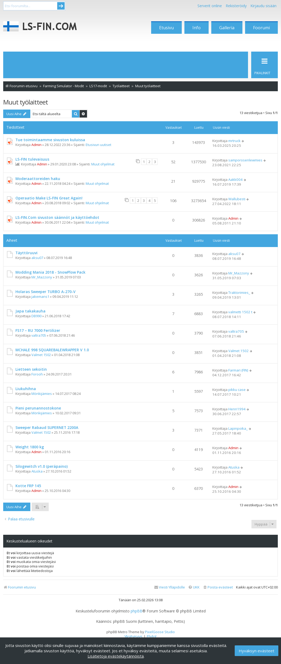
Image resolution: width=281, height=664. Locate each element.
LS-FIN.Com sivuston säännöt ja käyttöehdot (57, 217)
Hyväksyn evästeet (256, 650)
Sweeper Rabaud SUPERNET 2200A (46, 427)
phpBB (136, 611)
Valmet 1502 (41, 354)
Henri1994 (237, 409)
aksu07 (37, 257)
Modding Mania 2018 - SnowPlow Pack (50, 272)
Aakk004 (235, 179)
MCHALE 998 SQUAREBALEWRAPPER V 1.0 (52, 349)
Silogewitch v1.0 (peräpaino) (41, 466)
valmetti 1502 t (240, 312)
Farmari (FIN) (238, 370)
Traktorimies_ (239, 292)
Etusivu (166, 28)
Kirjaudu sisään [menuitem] (263, 5)
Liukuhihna (25, 388)
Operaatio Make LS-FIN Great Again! (48, 198)
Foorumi (261, 28)
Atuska (37, 471)
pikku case (237, 389)
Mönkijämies (41, 393)
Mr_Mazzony (41, 277)
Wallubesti (236, 199)
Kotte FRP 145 (28, 485)
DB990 (36, 316)
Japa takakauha (30, 311)
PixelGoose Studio (160, 631)
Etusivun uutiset (98, 144)
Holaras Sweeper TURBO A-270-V (45, 291)
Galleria (226, 28)
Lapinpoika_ (238, 428)
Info (196, 28)
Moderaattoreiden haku (37, 178)
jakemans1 (40, 296)
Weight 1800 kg (29, 446)
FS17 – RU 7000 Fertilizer (37, 330)
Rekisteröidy (236, 5)
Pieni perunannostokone (38, 408)
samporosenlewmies (245, 160)
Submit (61, 6)
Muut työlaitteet (25, 102)
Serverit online (209, 5)
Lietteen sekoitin (31, 369)
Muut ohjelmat (102, 164)
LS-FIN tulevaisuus (32, 159)
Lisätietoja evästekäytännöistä (116, 656)
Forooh (37, 374)
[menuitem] (218, 587)
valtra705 (38, 335)
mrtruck (234, 140)
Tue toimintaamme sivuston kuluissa (50, 139)
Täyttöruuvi (26, 252)
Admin (36, 144)
